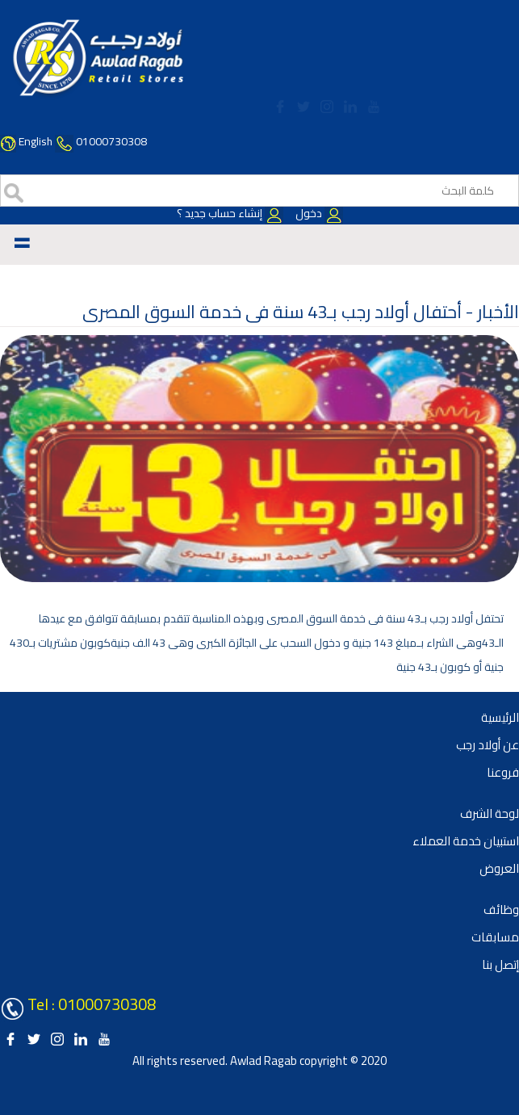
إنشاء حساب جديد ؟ (230, 213)
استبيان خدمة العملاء (465, 841)
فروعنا (503, 772)
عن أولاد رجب (487, 745)
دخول (318, 213)
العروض (499, 868)
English (35, 141)
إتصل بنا (500, 964)
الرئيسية (500, 717)
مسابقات (495, 937)
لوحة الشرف (489, 813)
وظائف (501, 909)
